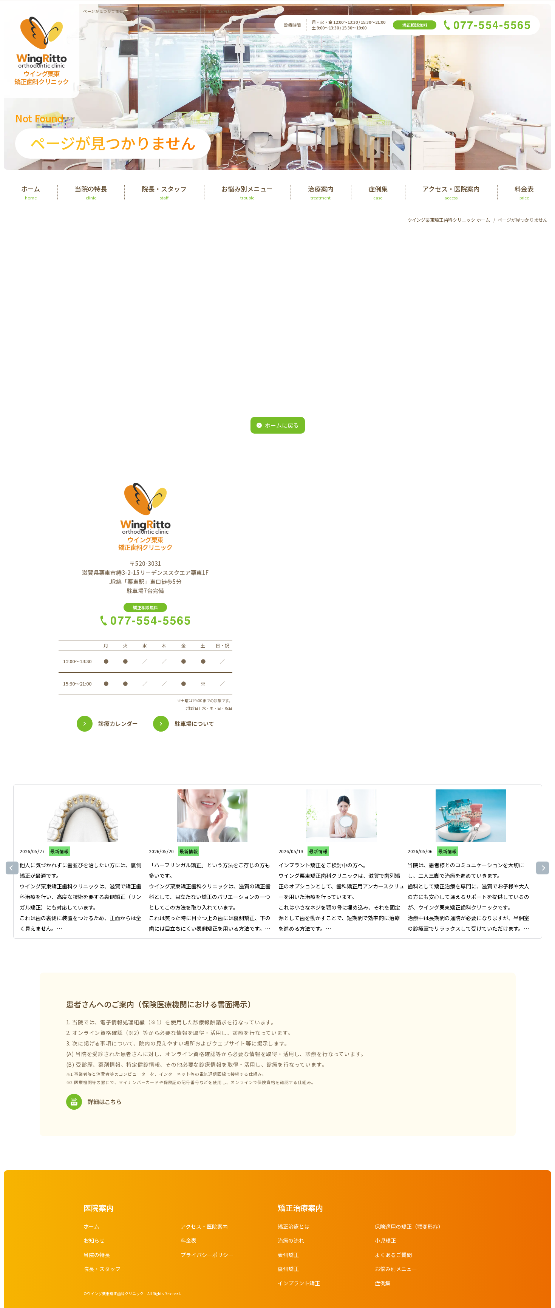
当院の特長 (96, 1255)
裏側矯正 (288, 1268)
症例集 (383, 1283)
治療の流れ (291, 1240)
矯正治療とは (293, 1226)
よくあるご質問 (393, 1255)
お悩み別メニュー (396, 1268)
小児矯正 (385, 1240)
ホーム (91, 1226)
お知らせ (94, 1240)
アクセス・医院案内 (204, 1226)
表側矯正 (288, 1255)
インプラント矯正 (299, 1283)
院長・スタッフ (102, 1268)
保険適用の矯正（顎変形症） (409, 1226)
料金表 (188, 1240)
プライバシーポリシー (207, 1255)
